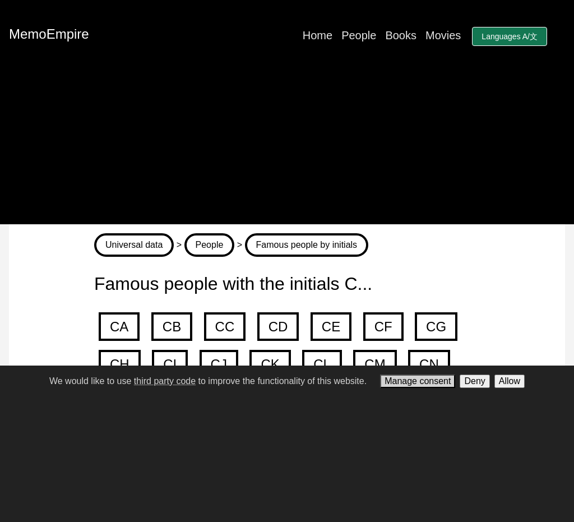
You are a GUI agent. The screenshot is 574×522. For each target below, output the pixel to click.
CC (225, 326)
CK (270, 364)
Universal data (134, 245)
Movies (443, 35)
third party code (165, 381)
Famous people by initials (307, 245)
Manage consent (418, 381)
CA (119, 326)
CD (278, 326)
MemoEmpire (49, 33)
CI (170, 364)
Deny (474, 381)
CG (436, 326)
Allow (509, 381)
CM (374, 364)
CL (322, 364)
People (358, 35)
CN (429, 364)
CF (383, 326)
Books (400, 35)
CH (119, 364)
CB (172, 326)
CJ (219, 364)
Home (317, 35)
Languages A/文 (510, 36)
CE (331, 326)
